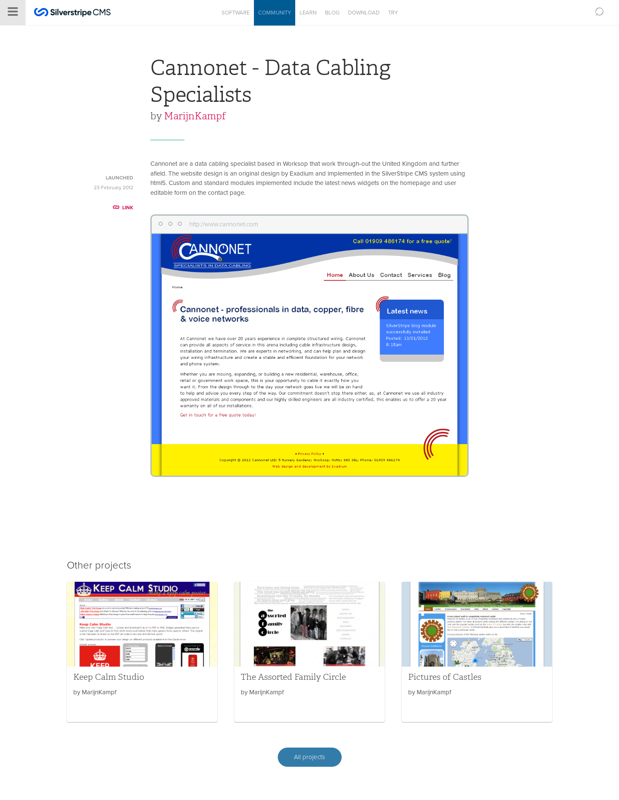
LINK (123, 208)
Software (236, 12)
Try (393, 12)
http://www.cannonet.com (223, 224)
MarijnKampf (195, 116)
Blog (332, 12)
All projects (309, 757)
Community (274, 12)
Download (364, 12)
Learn (308, 12)
